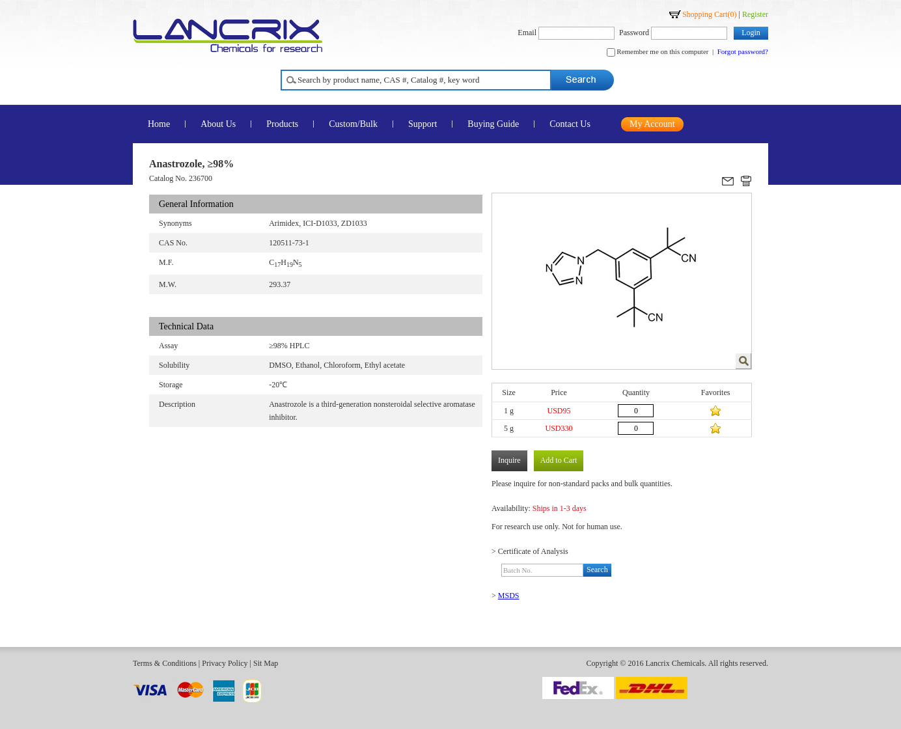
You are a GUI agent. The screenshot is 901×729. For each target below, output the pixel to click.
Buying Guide (493, 124)
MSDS (509, 595)
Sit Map (265, 663)
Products (282, 124)
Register (755, 14)
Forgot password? (742, 51)
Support (422, 124)
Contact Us (569, 124)
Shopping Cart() (709, 14)
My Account (652, 124)
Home (159, 124)
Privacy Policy (224, 663)
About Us (218, 124)
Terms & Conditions (165, 663)
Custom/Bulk (353, 124)
